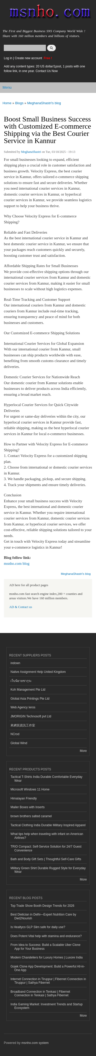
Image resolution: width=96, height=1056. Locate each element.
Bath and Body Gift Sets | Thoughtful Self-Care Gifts (45, 859)
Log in (8, 58)
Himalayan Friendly (23, 798)
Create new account (29, 58)
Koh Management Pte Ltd (27, 689)
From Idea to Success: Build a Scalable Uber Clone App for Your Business (45, 946)
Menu (7, 87)
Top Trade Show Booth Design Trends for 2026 (42, 906)
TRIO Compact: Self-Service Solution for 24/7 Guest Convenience (45, 848)
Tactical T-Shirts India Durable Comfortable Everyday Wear (46, 778)
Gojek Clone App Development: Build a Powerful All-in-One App (47, 968)
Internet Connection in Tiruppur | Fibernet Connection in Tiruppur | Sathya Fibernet (48, 980)
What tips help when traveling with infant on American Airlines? (46, 835)
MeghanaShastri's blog (44, 103)
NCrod (14, 734)
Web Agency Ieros (22, 707)
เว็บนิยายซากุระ (20, 681)
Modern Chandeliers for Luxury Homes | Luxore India (46, 957)
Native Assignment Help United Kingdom (38, 672)
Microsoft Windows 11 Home (30, 789)
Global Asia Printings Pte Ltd (29, 698)
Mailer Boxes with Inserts (27, 807)
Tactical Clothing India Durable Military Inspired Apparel (48, 825)
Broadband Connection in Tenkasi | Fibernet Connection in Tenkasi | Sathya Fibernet (40, 993)
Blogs (19, 103)
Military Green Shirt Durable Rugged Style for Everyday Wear (48, 870)
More (83, 751)
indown (15, 663)
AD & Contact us (20, 607)
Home (7, 103)
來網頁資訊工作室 (22, 725)
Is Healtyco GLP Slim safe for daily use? (37, 927)
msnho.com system (35, 1043)
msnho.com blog (16, 563)
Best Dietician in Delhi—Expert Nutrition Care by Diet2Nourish (43, 916)
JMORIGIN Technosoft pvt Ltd (30, 716)
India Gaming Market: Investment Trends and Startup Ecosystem (46, 1006)
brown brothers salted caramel (31, 816)
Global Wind (18, 743)
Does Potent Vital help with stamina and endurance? (46, 936)
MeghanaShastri (31, 152)
